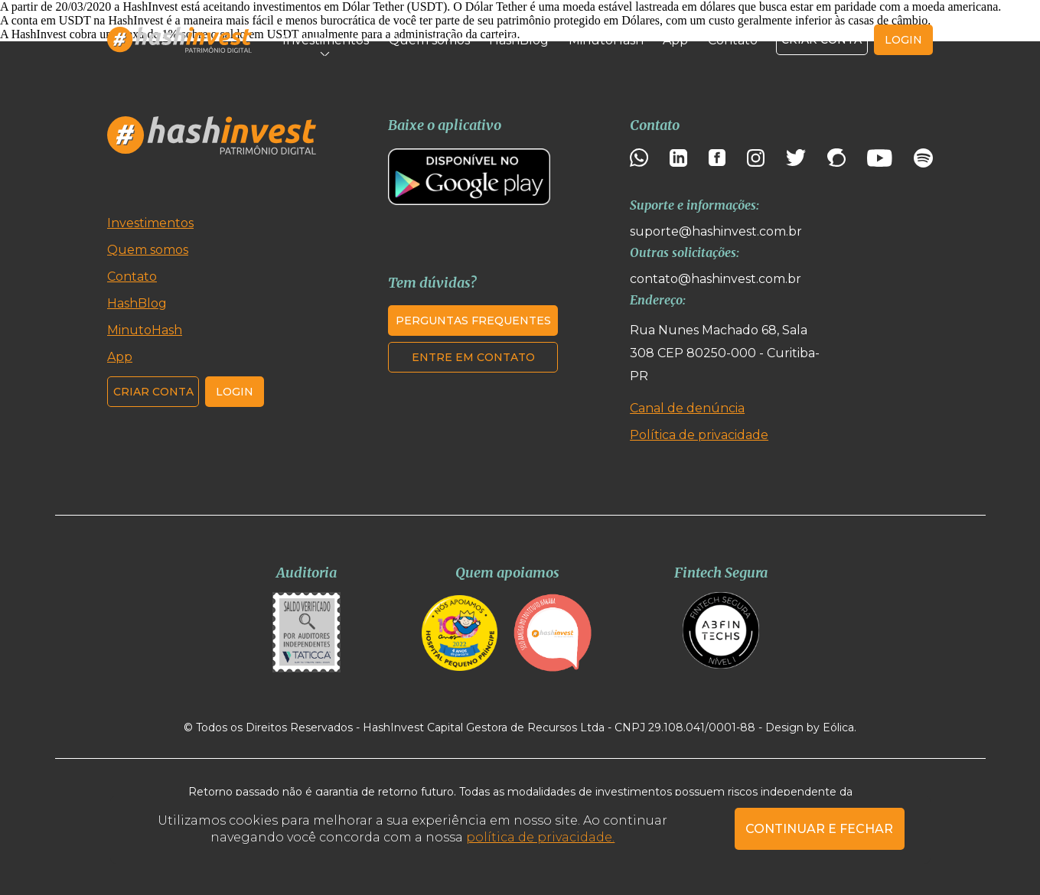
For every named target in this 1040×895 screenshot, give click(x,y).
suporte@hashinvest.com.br (716, 231)
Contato (733, 40)
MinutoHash (606, 40)
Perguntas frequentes (473, 320)
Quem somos (429, 40)
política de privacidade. (540, 837)
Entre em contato (473, 357)
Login (234, 392)
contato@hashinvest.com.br (715, 279)
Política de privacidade (699, 435)
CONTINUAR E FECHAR (819, 829)
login (903, 40)
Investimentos (325, 40)
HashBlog (519, 40)
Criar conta (821, 40)
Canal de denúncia (687, 408)
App (675, 40)
